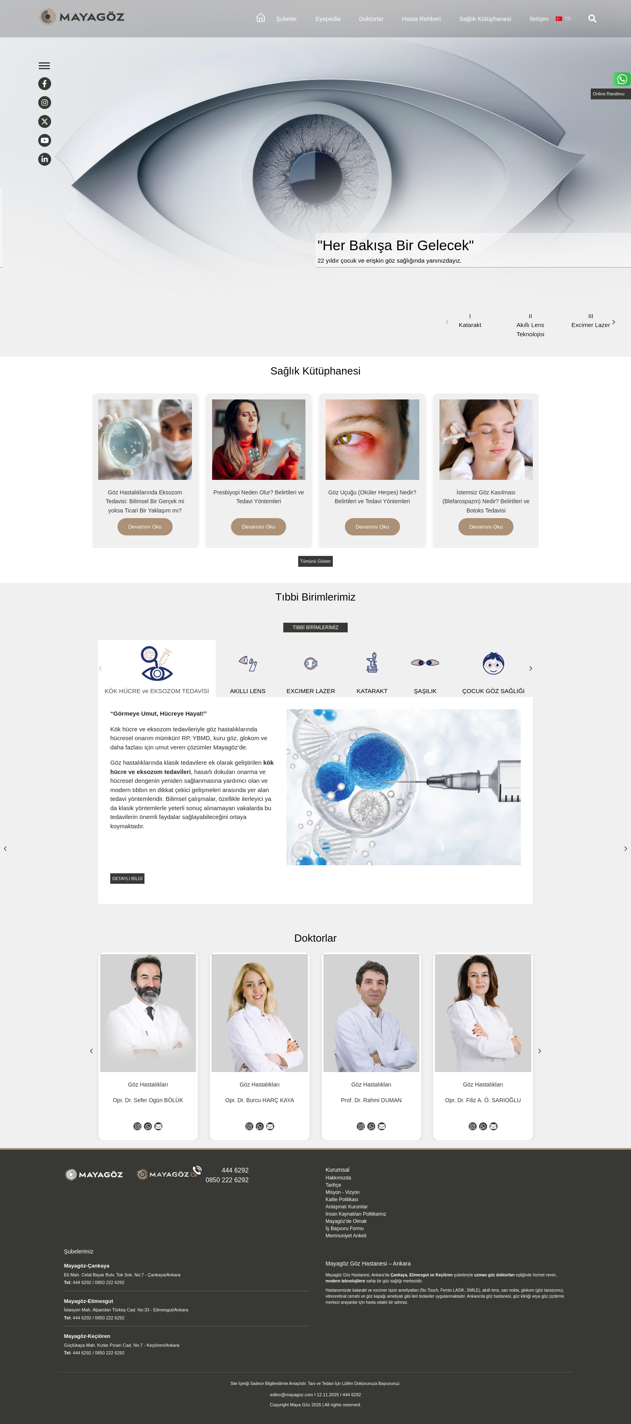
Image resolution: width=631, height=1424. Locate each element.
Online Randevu (609, 93)
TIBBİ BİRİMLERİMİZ (315, 627)
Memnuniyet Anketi (346, 1236)
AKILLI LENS (248, 668)
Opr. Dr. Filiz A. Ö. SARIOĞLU (483, 1100)
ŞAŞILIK (425, 668)
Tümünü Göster (315, 561)
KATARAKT (372, 668)
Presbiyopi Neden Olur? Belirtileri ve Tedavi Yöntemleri (258, 496)
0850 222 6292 (227, 1180)
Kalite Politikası (342, 1199)
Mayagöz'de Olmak (346, 1221)
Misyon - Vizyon (342, 1192)
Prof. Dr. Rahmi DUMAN (371, 1100)
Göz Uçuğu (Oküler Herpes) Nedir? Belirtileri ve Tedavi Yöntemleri (372, 496)
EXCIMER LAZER (311, 668)
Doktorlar (371, 18)
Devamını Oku (145, 527)
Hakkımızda (338, 1178)
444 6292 (235, 1170)
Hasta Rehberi (421, 18)
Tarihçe (333, 1185)
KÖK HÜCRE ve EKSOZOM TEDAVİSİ (157, 668)
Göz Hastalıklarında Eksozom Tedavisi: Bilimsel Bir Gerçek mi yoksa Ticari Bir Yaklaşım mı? (145, 501)
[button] (613, 322)
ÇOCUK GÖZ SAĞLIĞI (493, 668)
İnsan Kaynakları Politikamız (356, 1214)
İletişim (539, 18)
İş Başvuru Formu (345, 1228)
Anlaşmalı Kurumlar (347, 1207)
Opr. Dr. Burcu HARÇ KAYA (259, 1100)
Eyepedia (328, 18)
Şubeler (286, 18)
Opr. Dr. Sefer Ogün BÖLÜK (148, 1100)
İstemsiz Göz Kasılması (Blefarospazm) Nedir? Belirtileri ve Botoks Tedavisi (486, 501)
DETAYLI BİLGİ (127, 878)
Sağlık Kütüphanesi (485, 18)
